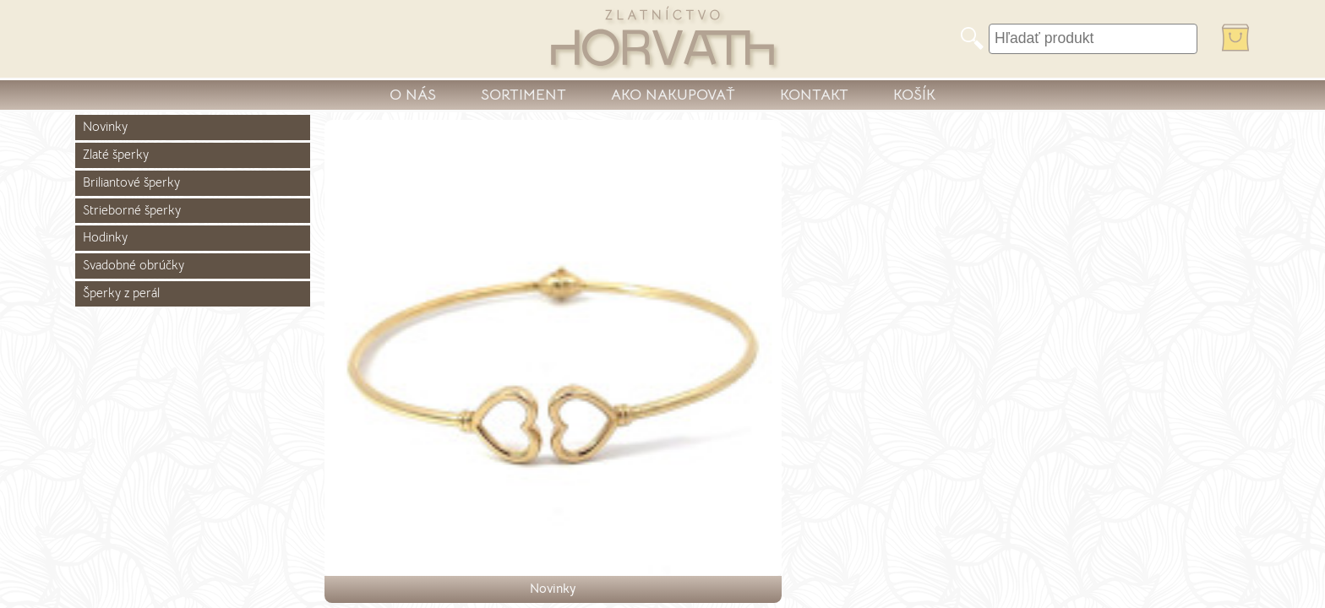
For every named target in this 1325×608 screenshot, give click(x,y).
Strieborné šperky (132, 210)
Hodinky (105, 237)
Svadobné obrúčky (133, 265)
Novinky (105, 126)
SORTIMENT (523, 94)
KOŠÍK (914, 94)
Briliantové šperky (131, 182)
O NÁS (413, 94)
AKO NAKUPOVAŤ (673, 94)
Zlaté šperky (116, 154)
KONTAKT (814, 94)
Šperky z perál (121, 293)
